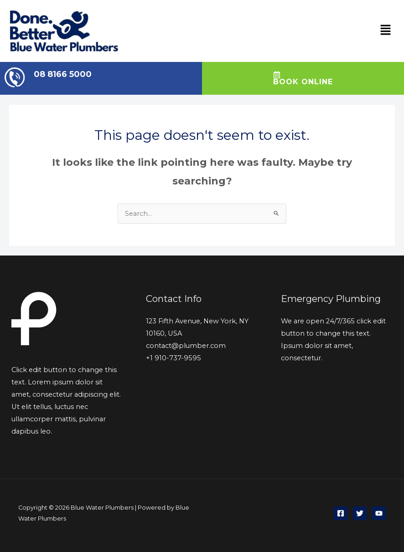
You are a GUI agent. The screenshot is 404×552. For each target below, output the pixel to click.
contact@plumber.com (186, 346)
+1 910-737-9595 (173, 358)
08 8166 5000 (63, 74)
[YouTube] (379, 513)
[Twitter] (360, 513)
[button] (386, 31)
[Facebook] (340, 513)
